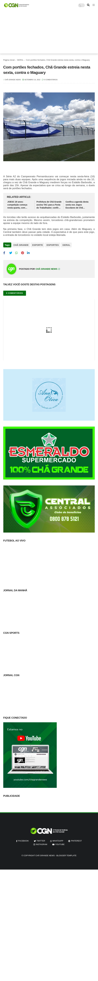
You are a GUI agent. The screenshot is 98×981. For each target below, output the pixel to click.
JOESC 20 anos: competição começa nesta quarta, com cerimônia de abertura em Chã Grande (18, 205)
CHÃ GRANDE (21, 245)
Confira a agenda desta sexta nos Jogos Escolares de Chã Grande (76, 205)
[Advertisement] (49, 32)
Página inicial (9, 60)
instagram (41, 844)
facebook (23, 841)
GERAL (20, 60)
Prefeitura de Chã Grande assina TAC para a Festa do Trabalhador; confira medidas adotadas (49, 205)
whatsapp (58, 841)
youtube (60, 844)
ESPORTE (37, 245)
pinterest (76, 841)
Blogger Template (66, 855)
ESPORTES (53, 245)
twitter (41, 841)
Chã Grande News (45, 855)
